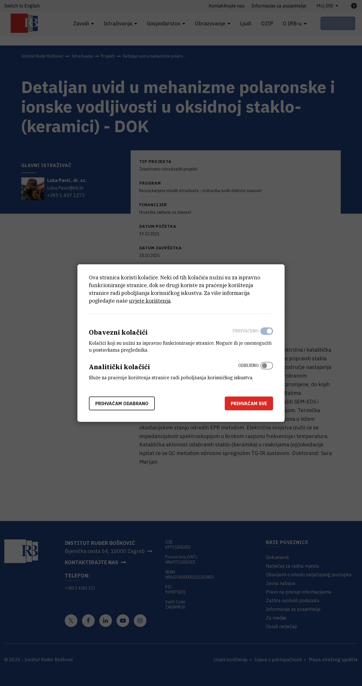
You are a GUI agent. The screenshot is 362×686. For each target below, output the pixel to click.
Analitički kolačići (119, 367)
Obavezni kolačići (118, 332)
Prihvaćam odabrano (121, 403)
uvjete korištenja (150, 300)
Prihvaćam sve (249, 403)
